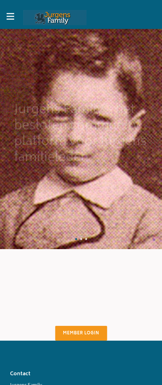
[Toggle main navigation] (10, 17)
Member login (81, 333)
